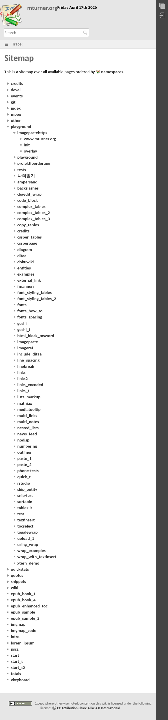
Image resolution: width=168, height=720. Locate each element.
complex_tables (31, 206)
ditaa (21, 255)
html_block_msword (35, 335)
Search (86, 33)
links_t (23, 390)
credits (23, 231)
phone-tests (28, 470)
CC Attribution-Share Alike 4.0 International (88, 708)
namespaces (112, 71)
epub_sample (23, 612)
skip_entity (27, 489)
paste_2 (24, 464)
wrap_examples (31, 550)
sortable (24, 501)
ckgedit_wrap (29, 194)
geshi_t (24, 329)
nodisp (23, 440)
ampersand (27, 182)
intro (15, 636)
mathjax (24, 403)
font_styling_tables (34, 292)
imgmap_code (23, 630)
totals (16, 673)
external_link (29, 280)
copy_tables (28, 224)
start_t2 (18, 667)
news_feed (27, 434)
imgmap (18, 624)
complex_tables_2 (33, 212)
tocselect (25, 526)
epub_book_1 (23, 593)
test (20, 513)
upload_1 (25, 538)
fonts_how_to (30, 310)
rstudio (23, 483)
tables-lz (25, 507)
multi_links (27, 415)
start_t (17, 661)
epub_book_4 (23, 599)
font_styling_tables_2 (36, 298)
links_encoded (30, 384)
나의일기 (26, 175)
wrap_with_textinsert (36, 556)
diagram (24, 249)
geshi (22, 323)
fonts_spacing (29, 317)
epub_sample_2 (25, 618)
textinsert (26, 520)
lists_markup (28, 397)
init (27, 145)
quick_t (24, 476)
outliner (24, 452)
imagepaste (27, 341)
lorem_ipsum (22, 643)
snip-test (25, 495)
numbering (27, 446)
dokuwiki (25, 261)
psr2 (15, 649)
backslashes (28, 188)
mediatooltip (29, 409)
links (21, 372)
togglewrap (27, 532)
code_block (27, 200)
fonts (21, 304)
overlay (30, 151)
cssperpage (27, 243)
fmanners (26, 286)
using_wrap (27, 544)
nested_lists (28, 427)
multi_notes (28, 421)
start (15, 655)
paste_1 (24, 458)
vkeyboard (20, 679)
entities (24, 268)
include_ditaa (29, 354)
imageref (25, 348)
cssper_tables (29, 237)
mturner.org (42, 8)
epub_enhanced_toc (29, 606)
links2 (22, 378)
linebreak (25, 366)
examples (25, 274)
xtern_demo (28, 563)
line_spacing (28, 360)
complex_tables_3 (33, 218)
